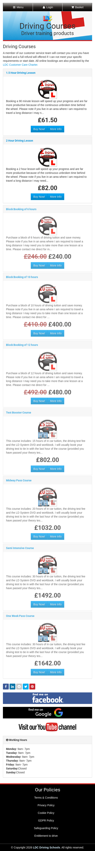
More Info (56, 129)
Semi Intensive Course (20, 549)
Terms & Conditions (46, 797)
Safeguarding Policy (46, 828)
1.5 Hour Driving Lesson (20, 73)
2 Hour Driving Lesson (19, 140)
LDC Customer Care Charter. (20, 64)
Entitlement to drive (46, 835)
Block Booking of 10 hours (22, 278)
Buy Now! (39, 129)
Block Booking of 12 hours (22, 346)
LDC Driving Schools (46, 847)
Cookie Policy (46, 812)
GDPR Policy (46, 820)
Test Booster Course (18, 414)
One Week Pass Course (20, 617)
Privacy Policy (46, 805)
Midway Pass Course (19, 481)
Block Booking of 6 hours (21, 210)
